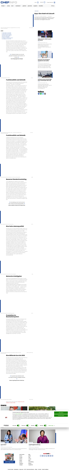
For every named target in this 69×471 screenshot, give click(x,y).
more (52, 5)
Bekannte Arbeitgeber (5, 36)
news (12, 5)
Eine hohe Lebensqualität (6, 35)
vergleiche (35, 5)
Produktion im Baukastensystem (7, 37)
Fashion (40, 57)
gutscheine (30, 5)
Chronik (40, 77)
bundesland (18, 5)
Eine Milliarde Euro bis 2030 (6, 38)
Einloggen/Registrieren (51, 2)
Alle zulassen (61, 456)
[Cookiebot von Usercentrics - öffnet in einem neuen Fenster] (6, 469)
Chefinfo (3, 419)
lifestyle (3, 5)
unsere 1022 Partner (19, 457)
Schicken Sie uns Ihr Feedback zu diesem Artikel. (15, 402)
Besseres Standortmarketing (7, 34)
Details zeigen (51, 469)
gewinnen (24, 5)
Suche (37, 2)
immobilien (41, 5)
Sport (39, 37)
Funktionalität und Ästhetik (6, 32)
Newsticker (42, 2)
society (8, 5)
